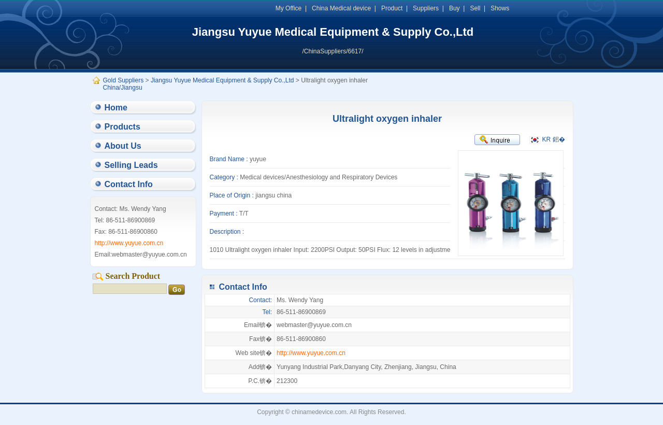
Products (122, 126)
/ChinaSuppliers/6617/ (332, 51)
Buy (454, 8)
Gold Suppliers (123, 80)
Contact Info (129, 184)
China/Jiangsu (122, 87)
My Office (288, 8)
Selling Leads (131, 165)
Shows (500, 8)
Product (391, 8)
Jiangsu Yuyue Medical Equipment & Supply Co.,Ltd (333, 31)
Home (116, 107)
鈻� (559, 139)
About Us (123, 145)
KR (540, 139)
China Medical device (341, 8)
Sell (475, 8)
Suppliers (426, 8)
